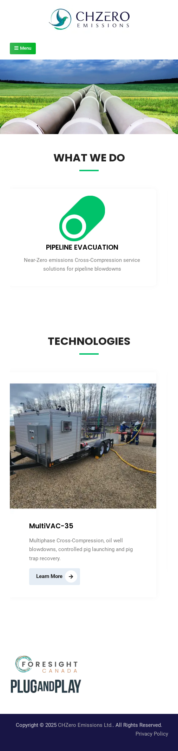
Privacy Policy (152, 734)
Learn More (49, 576)
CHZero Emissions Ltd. (85, 725)
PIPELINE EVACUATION (82, 247)
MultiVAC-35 (51, 526)
